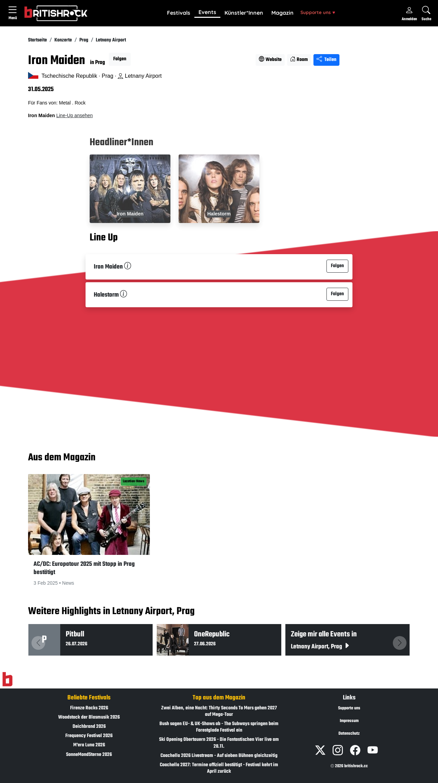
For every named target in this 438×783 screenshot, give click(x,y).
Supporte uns (317, 12)
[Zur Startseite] (7, 679)
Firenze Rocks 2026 (89, 708)
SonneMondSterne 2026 (89, 755)
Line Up (104, 237)
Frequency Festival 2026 (89, 736)
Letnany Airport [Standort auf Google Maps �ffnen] (140, 76)
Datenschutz (349, 733)
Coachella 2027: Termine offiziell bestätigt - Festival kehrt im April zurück (219, 768)
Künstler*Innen (243, 12)
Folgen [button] (119, 59)
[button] (178, 13)
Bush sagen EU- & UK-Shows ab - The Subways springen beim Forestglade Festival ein (219, 727)
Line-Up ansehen (74, 115)
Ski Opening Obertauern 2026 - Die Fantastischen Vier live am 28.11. (219, 743)
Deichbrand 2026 (89, 727)
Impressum (349, 721)
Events (207, 12)
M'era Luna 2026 (89, 745)
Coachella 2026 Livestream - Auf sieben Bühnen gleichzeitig (219, 756)
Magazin (282, 12)
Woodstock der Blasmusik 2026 (89, 717)
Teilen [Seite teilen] (326, 60)
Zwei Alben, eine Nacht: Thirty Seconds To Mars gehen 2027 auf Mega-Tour (219, 711)
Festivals (178, 12)
